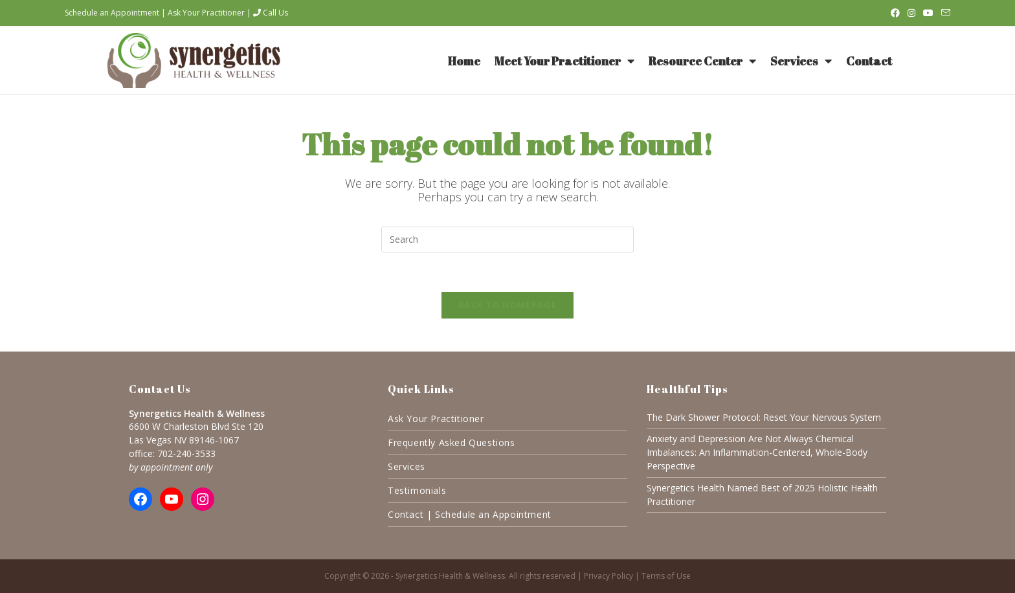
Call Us (270, 12)
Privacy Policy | (612, 575)
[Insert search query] (507, 239)
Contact (869, 61)
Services (801, 61)
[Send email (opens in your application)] (943, 12)
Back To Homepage (507, 305)
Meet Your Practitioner (564, 61)
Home (464, 61)
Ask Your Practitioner (206, 12)
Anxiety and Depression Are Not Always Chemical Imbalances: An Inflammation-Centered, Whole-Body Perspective (757, 452)
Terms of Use (666, 575)
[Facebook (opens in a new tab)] (895, 12)
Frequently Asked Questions (451, 442)
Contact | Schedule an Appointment (470, 514)
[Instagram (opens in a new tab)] (911, 12)
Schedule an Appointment (112, 12)
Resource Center (702, 61)
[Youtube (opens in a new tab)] (928, 12)
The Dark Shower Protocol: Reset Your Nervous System (764, 417)
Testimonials (417, 490)
